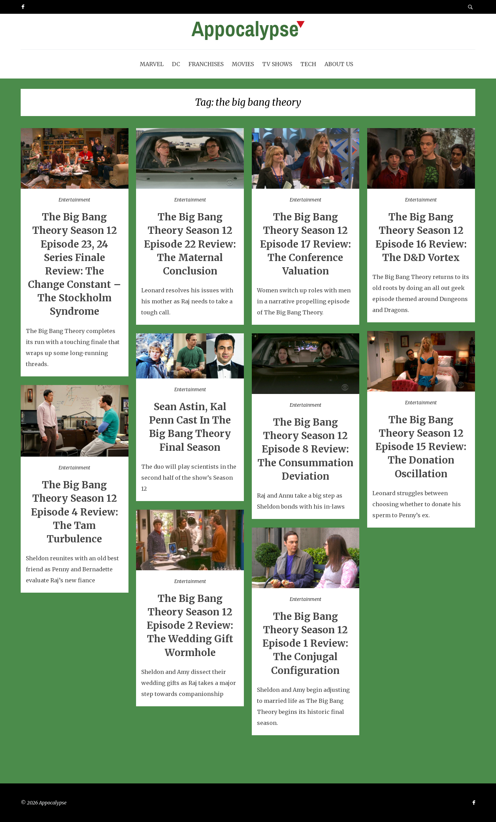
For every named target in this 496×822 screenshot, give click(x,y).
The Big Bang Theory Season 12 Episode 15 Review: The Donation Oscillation (420, 447)
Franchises (206, 64)
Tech (308, 64)
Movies (243, 64)
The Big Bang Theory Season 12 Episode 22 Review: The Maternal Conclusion (190, 244)
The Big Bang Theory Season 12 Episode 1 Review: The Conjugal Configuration (305, 643)
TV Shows (277, 64)
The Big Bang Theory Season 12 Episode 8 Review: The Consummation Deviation (305, 449)
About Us (338, 64)
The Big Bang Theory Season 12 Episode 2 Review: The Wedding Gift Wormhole (190, 625)
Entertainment (74, 200)
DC (176, 64)
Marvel (152, 64)
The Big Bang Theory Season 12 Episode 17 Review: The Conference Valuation (305, 244)
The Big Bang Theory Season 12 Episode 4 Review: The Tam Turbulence (74, 512)
